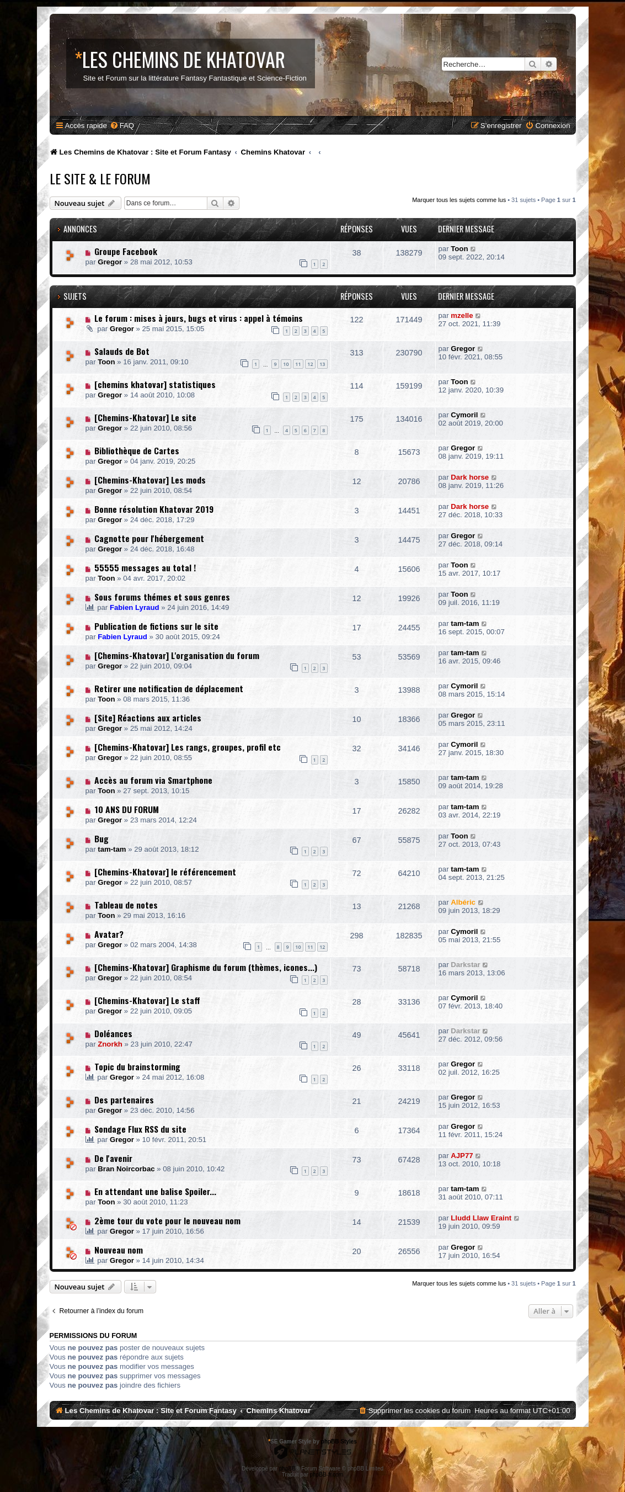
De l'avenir (113, 1158)
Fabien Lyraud (134, 607)
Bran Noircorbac (126, 1169)
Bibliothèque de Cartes (136, 450)
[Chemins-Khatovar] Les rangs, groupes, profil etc (187, 746)
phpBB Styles (339, 1441)
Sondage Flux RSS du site (140, 1128)
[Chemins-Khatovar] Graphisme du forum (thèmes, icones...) (205, 967)
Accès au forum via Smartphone (153, 780)
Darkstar (465, 964)
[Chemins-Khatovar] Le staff (147, 1000)
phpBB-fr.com (327, 1475)
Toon (459, 249)
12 (310, 364)
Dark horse (470, 477)
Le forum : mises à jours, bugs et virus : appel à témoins (198, 318)
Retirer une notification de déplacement (168, 688)
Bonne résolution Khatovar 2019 (153, 509)
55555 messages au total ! (145, 567)
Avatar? (109, 934)
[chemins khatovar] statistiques (155, 384)
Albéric (463, 902)
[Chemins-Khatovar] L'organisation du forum (176, 655)
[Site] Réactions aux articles (147, 717)
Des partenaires (124, 1099)
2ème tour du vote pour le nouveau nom (167, 1220)
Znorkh (110, 1044)
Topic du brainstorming (137, 1066)
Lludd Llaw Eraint (481, 1218)
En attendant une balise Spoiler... (155, 1191)
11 (298, 364)
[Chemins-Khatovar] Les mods (150, 479)
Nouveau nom (118, 1249)
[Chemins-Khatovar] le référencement (165, 871)
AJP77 (462, 1155)
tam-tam (465, 623)
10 (286, 364)
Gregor (110, 262)
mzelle (462, 315)
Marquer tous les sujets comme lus (459, 200)
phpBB (287, 1469)
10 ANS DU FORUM (126, 809)
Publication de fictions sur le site (156, 626)
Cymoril (464, 415)
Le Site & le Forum (100, 178)
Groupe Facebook (125, 251)
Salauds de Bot (121, 351)
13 (322, 364)
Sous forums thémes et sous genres (162, 596)
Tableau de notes (126, 904)
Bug (101, 838)
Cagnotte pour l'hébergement (149, 538)
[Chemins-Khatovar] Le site (145, 417)
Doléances (113, 1033)
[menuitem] (122, 126)
